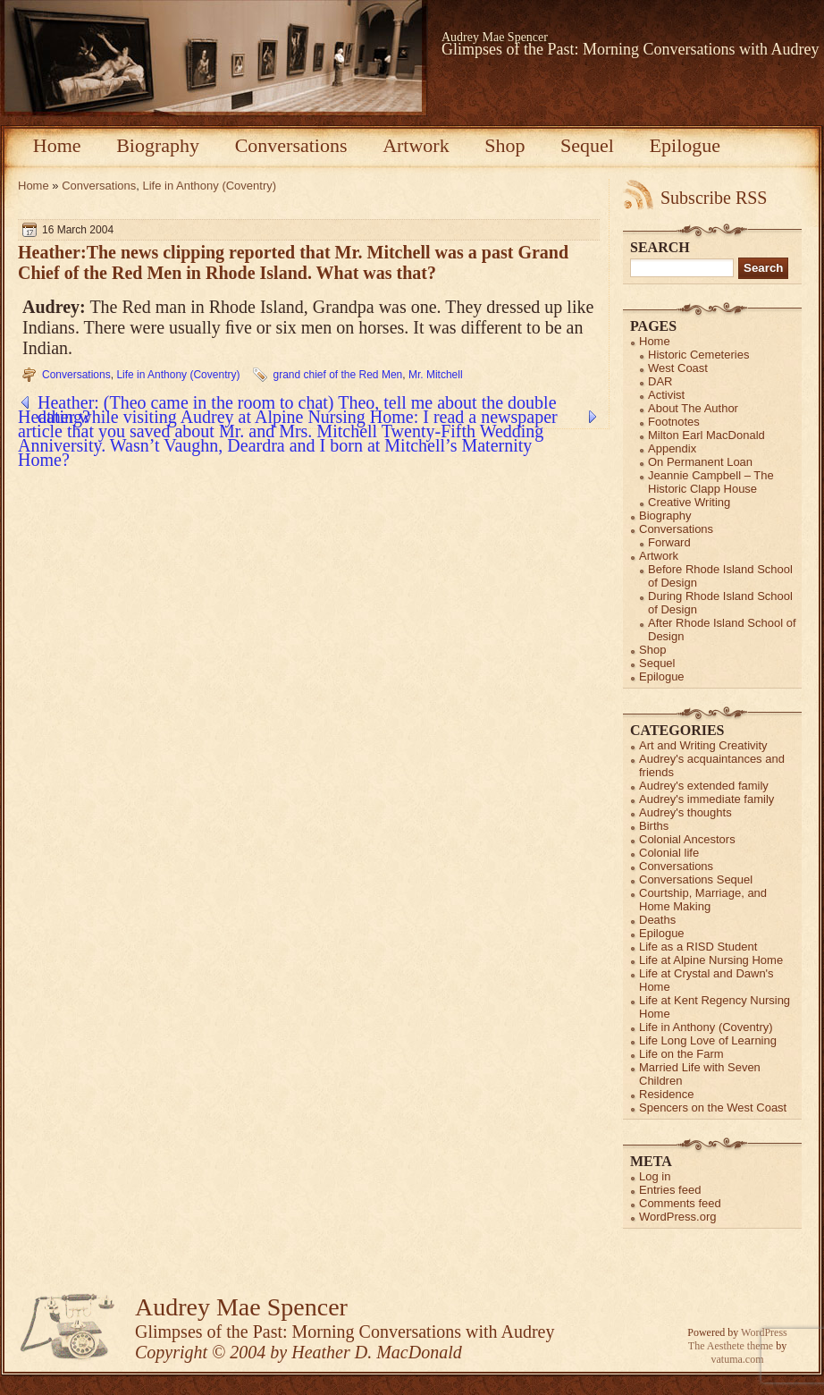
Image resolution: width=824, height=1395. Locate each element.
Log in (654, 1176)
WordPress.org (677, 1216)
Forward (669, 542)
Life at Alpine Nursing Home (711, 960)
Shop (504, 145)
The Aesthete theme (730, 1346)
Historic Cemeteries (698, 354)
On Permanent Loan (700, 462)
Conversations (291, 145)
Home (57, 145)
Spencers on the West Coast (712, 1107)
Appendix (672, 448)
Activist (666, 395)
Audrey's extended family (704, 785)
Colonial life (669, 852)
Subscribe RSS (713, 197)
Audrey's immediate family (706, 799)
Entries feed (670, 1189)
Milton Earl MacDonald (706, 435)
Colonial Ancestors (687, 839)
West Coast (678, 368)
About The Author (693, 408)
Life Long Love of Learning (708, 1040)
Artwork (416, 145)
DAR (660, 381)
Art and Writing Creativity (703, 745)
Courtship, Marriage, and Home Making (703, 899)
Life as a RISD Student (698, 946)
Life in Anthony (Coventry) (210, 185)
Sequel (587, 145)
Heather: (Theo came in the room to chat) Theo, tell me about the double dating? (297, 402)
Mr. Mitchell (435, 374)
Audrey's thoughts (685, 812)
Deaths (657, 919)
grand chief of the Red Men (337, 374)
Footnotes (674, 421)
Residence (666, 1094)
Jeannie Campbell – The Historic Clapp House (711, 482)
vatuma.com (737, 1359)
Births (653, 826)
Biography (157, 145)
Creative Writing (689, 502)
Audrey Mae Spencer (494, 37)
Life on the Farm (681, 1054)
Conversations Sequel (696, 879)
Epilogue (685, 145)
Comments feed (680, 1203)
